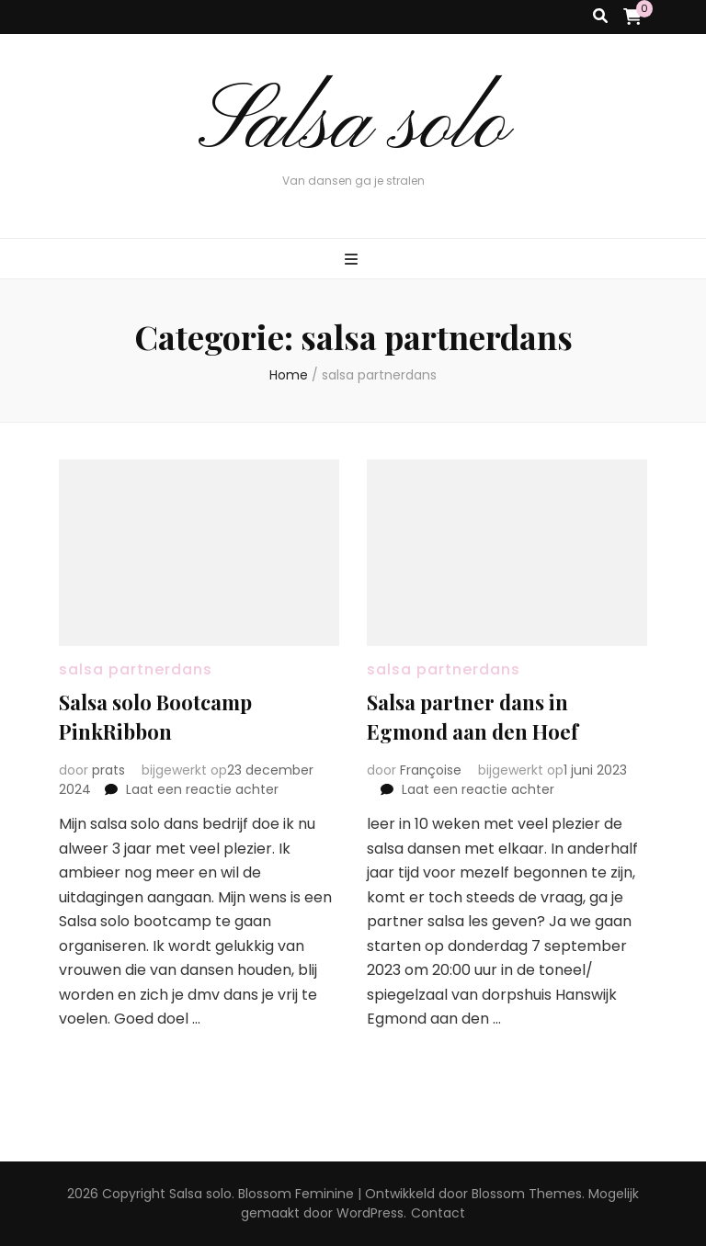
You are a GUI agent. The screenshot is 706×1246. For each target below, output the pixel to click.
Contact (438, 1213)
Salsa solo (353, 125)
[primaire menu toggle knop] (353, 260)
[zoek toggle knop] (600, 17)
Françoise (430, 770)
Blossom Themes (527, 1193)
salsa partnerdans (135, 669)
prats (108, 770)
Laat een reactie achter (202, 789)
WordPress (370, 1213)
